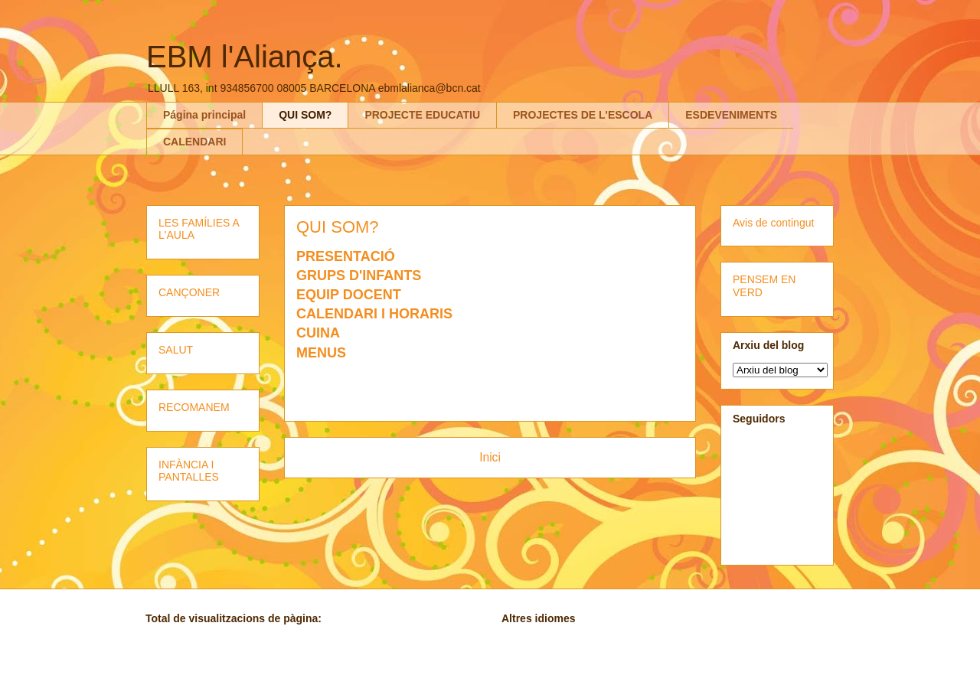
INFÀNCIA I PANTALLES (188, 471)
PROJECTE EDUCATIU (422, 115)
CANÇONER (189, 292)
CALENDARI (194, 141)
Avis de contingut (773, 223)
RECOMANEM (194, 407)
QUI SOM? (305, 115)
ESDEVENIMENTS (731, 115)
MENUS (321, 352)
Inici (490, 457)
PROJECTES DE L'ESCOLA (582, 115)
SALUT (175, 350)
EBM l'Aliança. (244, 56)
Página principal (204, 115)
